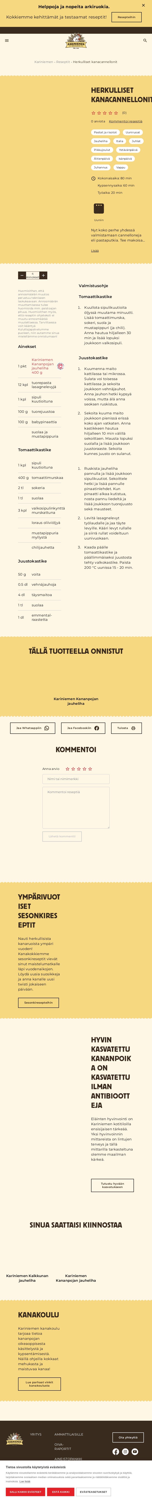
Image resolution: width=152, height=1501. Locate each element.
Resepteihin (127, 17)
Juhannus (101, 167)
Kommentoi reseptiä (125, 121)
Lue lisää (24, 1481)
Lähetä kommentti (62, 836)
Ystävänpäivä (128, 150)
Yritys (35, 1434)
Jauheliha (100, 141)
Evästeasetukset (93, 1491)
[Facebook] (83, 728)
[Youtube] (135, 1451)
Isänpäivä (125, 158)
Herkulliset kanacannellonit (95, 62)
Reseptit (63, 62)
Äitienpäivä (102, 158)
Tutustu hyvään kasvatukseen (112, 1185)
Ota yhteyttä (128, 1437)
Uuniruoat (133, 132)
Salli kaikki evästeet (25, 1491)
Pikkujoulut (102, 150)
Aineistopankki (68, 1459)
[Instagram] (125, 1451)
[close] (143, 6)
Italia (119, 141)
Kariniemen (43, 62)
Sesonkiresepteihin (38, 1002)
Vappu (120, 167)
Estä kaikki (60, 1491)
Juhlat (136, 141)
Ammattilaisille (68, 1434)
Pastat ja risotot (105, 132)
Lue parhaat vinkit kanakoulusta (39, 1384)
